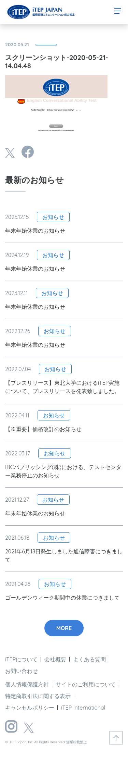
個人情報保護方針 (27, 684)
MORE (64, 628)
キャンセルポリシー (29, 707)
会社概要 (55, 659)
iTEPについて (21, 659)
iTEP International (83, 707)
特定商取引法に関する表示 (38, 696)
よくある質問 (89, 659)
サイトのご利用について (86, 684)
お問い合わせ (21, 670)
